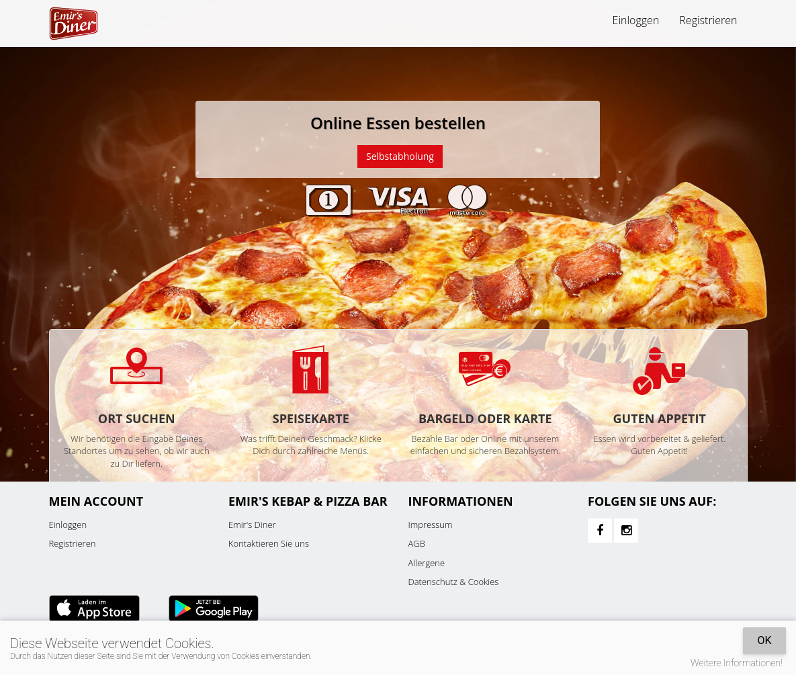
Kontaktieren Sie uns (268, 543)
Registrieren (708, 20)
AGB (416, 543)
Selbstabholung (400, 156)
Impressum (430, 525)
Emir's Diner (252, 525)
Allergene (426, 563)
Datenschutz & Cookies (453, 582)
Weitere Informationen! (737, 663)
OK (764, 640)
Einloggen (636, 20)
